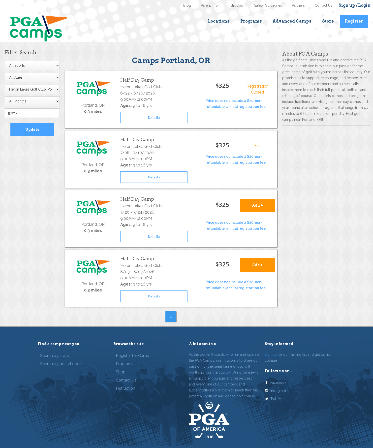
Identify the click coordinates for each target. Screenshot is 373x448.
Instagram (278, 391)
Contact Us (323, 5)
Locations (218, 21)
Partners (298, 5)
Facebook (278, 382)
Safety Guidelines (268, 5)
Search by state (54, 355)
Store (328, 21)
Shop (120, 372)
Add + (257, 205)
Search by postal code (61, 363)
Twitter (275, 399)
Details (154, 118)
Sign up (271, 354)
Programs (251, 21)
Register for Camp (132, 355)
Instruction (236, 5)
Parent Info (209, 5)
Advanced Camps (292, 21)
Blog (187, 5)
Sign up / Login (355, 5)
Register (354, 21)
